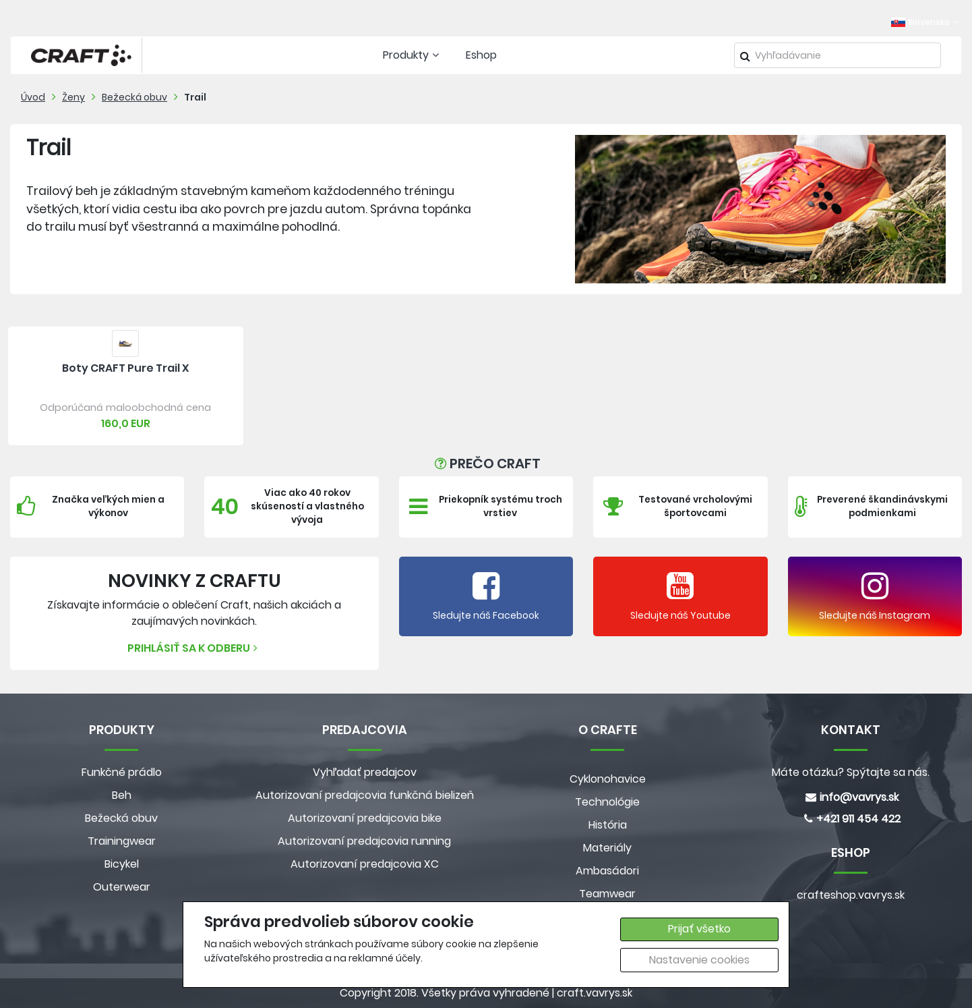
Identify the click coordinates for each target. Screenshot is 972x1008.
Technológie (607, 802)
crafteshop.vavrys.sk (851, 895)
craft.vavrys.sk (594, 993)
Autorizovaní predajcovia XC (365, 864)
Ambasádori (607, 870)
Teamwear (607, 893)
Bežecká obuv (134, 97)
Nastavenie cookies (699, 960)
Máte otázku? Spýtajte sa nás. (851, 772)
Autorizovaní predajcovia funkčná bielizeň (364, 795)
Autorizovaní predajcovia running (364, 841)
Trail (195, 97)
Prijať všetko (699, 928)
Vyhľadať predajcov (365, 772)
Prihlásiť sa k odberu (194, 648)
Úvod (33, 97)
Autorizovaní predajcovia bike (365, 818)
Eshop (481, 55)
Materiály (607, 848)
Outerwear (121, 887)
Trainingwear (122, 841)
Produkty (412, 55)
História (607, 825)
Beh (121, 795)
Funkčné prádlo (122, 772)
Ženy (73, 97)
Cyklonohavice (608, 779)
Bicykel (121, 864)
